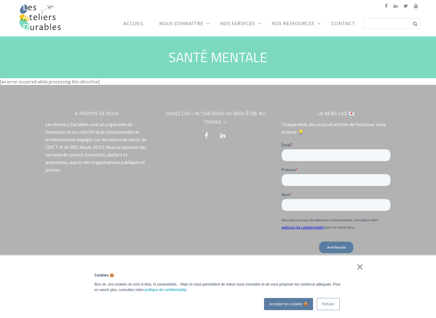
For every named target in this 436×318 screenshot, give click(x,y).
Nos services (237, 23)
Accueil (133, 23)
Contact (343, 23)
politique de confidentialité (165, 290)
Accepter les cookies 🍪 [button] (288, 304)
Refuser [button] (328, 304)
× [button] (358, 266)
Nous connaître (181, 23)
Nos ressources (293, 23)
